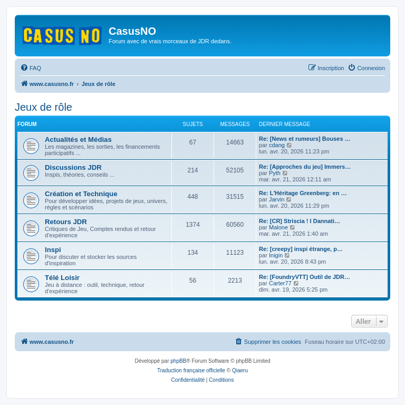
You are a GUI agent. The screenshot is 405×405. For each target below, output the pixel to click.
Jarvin (276, 199)
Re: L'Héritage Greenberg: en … (302, 193)
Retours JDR (66, 222)
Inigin (276, 255)
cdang (277, 145)
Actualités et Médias (78, 139)
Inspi (53, 250)
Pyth (275, 173)
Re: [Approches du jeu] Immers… (305, 166)
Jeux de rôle (43, 107)
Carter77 (280, 283)
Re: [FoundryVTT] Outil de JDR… (304, 277)
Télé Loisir (62, 278)
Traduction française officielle (191, 370)
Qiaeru (240, 370)
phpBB (178, 361)
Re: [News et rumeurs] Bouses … (305, 139)
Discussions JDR (73, 167)
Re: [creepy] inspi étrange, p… (301, 249)
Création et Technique (81, 194)
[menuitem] (30, 68)
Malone (278, 227)
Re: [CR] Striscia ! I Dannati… (299, 221)
